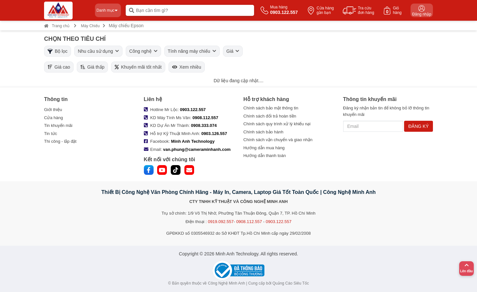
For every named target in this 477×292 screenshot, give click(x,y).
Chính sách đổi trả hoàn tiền (269, 116)
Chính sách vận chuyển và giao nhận (277, 139)
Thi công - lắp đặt (60, 141)
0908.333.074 (204, 125)
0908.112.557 (205, 117)
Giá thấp (92, 67)
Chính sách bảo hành (263, 131)
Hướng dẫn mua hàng (264, 147)
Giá (233, 51)
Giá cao (59, 67)
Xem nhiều (186, 67)
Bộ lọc (57, 51)
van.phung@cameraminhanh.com (196, 149)
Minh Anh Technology (193, 141)
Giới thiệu (53, 109)
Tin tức (50, 133)
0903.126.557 (214, 133)
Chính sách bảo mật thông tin (270, 108)
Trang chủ (56, 26)
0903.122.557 (193, 109)
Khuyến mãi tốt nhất (138, 67)
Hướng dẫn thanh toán (264, 155)
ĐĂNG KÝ (418, 126)
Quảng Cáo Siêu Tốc (291, 283)
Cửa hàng (53, 117)
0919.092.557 (221, 221)
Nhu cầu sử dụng (98, 51)
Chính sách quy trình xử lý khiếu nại (276, 123)
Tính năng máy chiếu (192, 51)
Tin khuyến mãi (58, 125)
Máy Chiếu (90, 26)
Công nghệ (143, 51)
